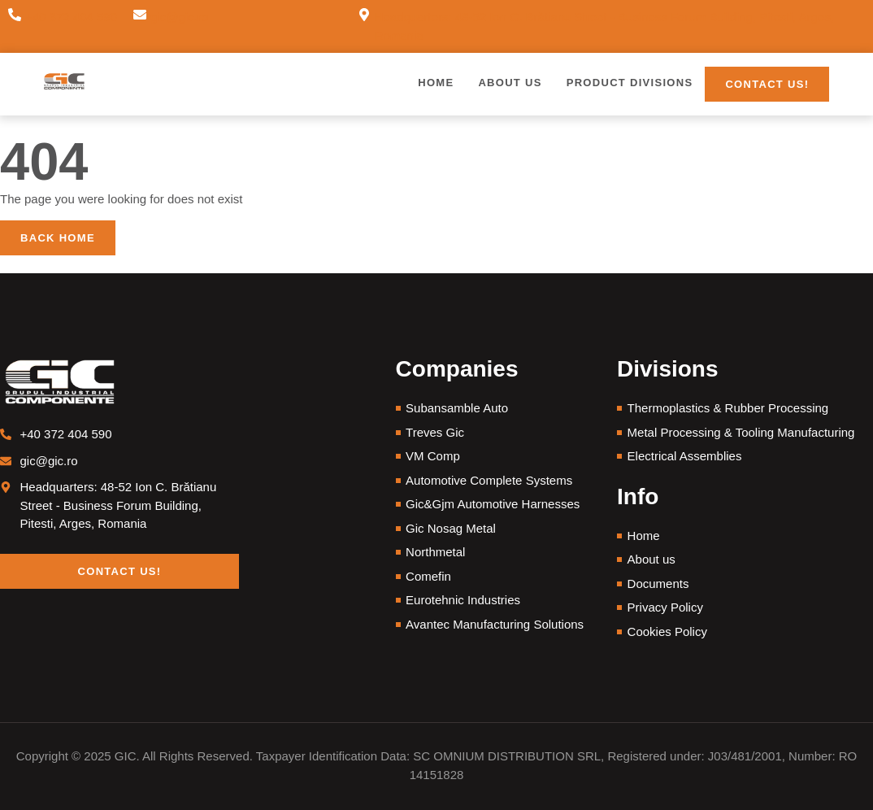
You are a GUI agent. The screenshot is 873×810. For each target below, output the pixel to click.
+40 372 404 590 (71, 17)
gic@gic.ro (179, 17)
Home (436, 82)
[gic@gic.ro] (139, 17)
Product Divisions (630, 82)
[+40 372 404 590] (14, 17)
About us (509, 82)
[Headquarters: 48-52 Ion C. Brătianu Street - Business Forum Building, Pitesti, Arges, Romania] (364, 26)
